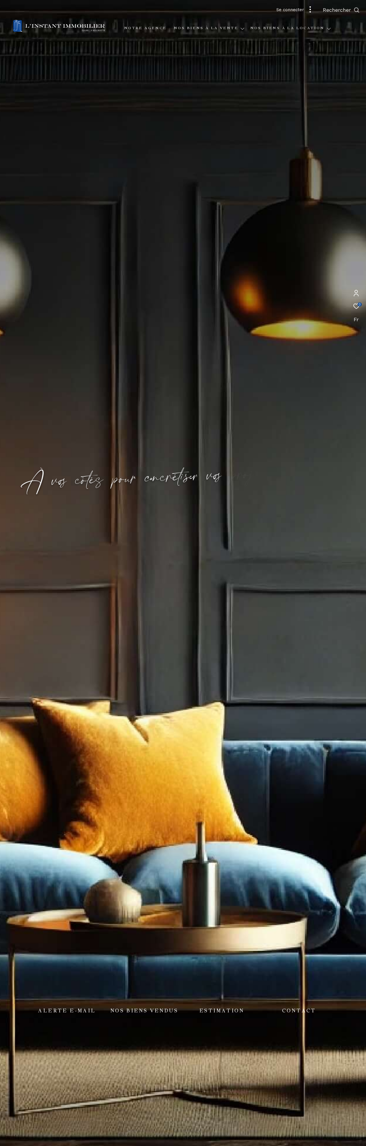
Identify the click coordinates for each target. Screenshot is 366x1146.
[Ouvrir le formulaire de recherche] (341, 10)
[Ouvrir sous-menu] (242, 28)
